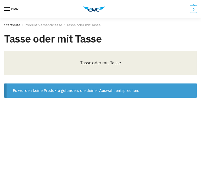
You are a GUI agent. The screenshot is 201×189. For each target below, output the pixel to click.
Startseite (12, 25)
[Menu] (12, 9)
